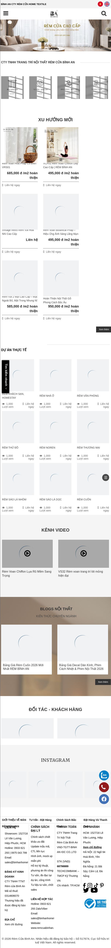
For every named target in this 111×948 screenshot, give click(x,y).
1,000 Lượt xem (7, 405)
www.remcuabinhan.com (45, 927)
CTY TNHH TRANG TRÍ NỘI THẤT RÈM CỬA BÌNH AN (38, 62)
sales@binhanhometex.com (47, 918)
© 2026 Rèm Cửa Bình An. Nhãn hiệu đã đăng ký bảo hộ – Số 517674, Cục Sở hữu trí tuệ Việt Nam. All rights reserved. (55, 940)
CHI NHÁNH (91, 826)
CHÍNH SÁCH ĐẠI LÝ (40, 828)
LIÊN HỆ (10, 827)
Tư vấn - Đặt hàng (40, 819)
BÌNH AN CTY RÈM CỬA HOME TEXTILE (23, 4)
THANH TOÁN (66, 826)
